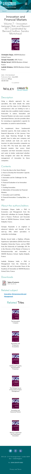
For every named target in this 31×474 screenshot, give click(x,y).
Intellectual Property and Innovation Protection (15, 361)
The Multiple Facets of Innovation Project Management (15, 384)
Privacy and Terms (15, 469)
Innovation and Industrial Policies (15, 405)
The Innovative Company (15, 316)
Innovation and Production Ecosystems (15, 339)
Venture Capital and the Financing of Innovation (15, 428)
